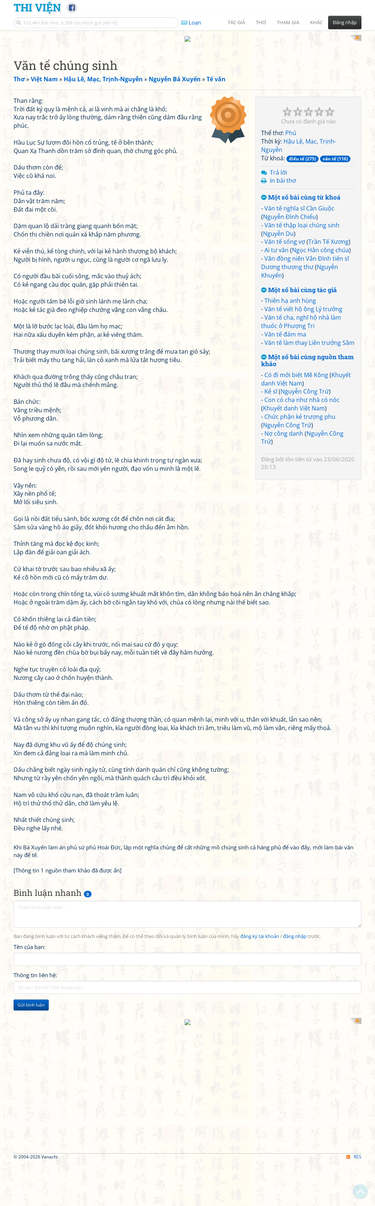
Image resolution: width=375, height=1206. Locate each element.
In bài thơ (283, 368)
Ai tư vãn (276, 437)
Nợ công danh (283, 621)
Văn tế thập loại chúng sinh (301, 412)
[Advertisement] (187, 86)
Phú (290, 320)
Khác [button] (316, 22)
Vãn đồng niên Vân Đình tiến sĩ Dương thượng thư (305, 450)
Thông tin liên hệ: (35, 1070)
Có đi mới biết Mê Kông (296, 562)
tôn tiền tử (298, 646)
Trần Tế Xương (328, 429)
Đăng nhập (345, 22)
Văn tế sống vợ (284, 429)
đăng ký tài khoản (259, 1032)
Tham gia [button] (288, 22)
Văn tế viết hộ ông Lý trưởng (303, 496)
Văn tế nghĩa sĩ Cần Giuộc (299, 395)
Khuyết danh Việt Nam (294, 596)
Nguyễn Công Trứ (305, 579)
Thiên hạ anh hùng (290, 488)
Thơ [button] (261, 22)
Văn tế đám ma (285, 521)
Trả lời (278, 360)
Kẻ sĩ (270, 579)
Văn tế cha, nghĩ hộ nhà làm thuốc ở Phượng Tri (301, 508)
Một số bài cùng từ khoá (301, 384)
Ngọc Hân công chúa (320, 437)
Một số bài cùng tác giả (299, 477)
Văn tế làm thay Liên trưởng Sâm (309, 530)
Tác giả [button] (236, 22)
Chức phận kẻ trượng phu (299, 604)
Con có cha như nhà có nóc (301, 587)
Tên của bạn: (29, 1042)
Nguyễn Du (278, 421)
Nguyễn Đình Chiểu (289, 404)
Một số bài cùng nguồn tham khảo (307, 548)
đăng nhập (295, 1032)
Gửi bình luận (31, 1100)
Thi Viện (37, 7)
